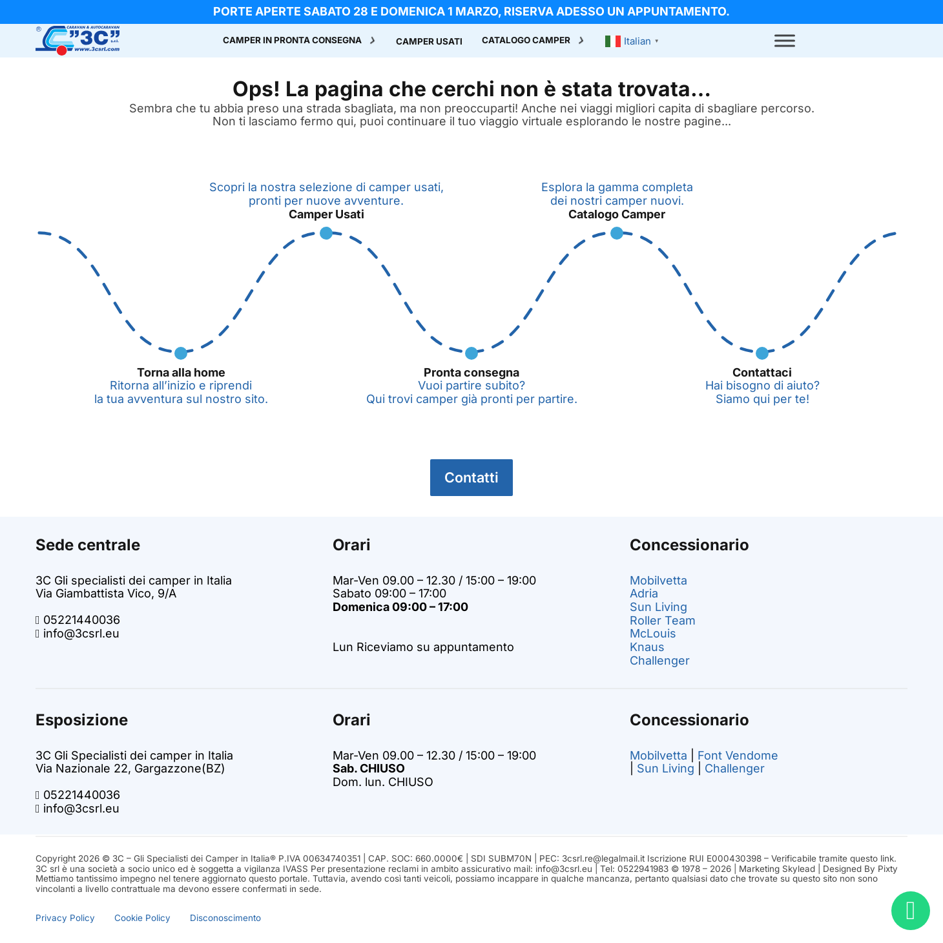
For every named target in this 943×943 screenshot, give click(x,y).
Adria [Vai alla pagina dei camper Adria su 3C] (644, 593)
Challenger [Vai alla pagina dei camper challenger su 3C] (660, 660)
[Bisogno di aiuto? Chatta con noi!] (910, 910)
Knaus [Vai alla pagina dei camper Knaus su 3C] (647, 647)
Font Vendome (738, 755)
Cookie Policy (142, 918)
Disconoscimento (225, 918)
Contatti (471, 477)
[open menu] (784, 40)
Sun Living (665, 768)
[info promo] (471, 12)
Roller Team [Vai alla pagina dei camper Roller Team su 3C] (663, 620)
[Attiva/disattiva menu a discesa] (372, 40)
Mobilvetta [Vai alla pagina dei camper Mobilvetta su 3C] (658, 580)
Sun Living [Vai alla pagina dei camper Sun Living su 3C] (658, 607)
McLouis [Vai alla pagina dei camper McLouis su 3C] (653, 633)
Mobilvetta (658, 755)
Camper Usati (429, 42)
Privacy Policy (65, 918)
